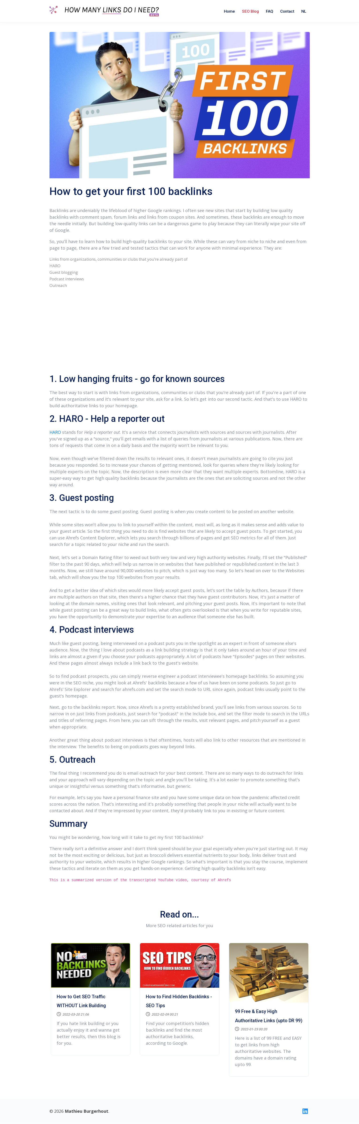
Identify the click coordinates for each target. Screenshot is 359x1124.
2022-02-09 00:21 (162, 1014)
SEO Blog (250, 11)
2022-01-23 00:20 (251, 1029)
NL (303, 11)
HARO (55, 432)
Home (229, 11)
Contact (287, 11)
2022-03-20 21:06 (73, 1014)
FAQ (269, 11)
